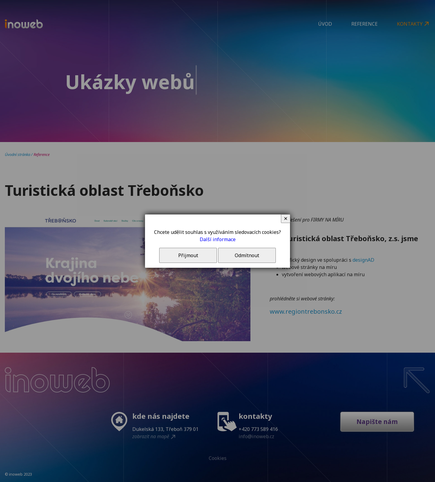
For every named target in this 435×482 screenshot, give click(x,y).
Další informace (218, 239)
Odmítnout (247, 255)
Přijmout (188, 255)
